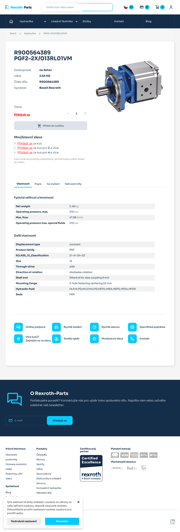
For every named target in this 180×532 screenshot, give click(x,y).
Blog (148, 21)
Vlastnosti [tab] (23, 183)
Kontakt (119, 21)
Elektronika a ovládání (48, 478)
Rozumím (62, 521)
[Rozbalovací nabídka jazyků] (129, 7)
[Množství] (76, 113)
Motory (40, 459)
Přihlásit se (22, 115)
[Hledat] (75, 7)
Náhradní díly (44, 492)
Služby (87, 21)
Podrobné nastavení (24, 521)
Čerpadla (41, 454)
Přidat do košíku (50, 126)
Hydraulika (26, 21)
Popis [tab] (38, 183)
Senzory (41, 483)
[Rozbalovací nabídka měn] (144, 7)
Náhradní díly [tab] (73, 183)
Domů (12, 21)
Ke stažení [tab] (53, 183)
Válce (39, 469)
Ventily (40, 464)
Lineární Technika (62, 21)
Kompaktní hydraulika (48, 488)
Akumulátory (43, 473)
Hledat (108, 7)
